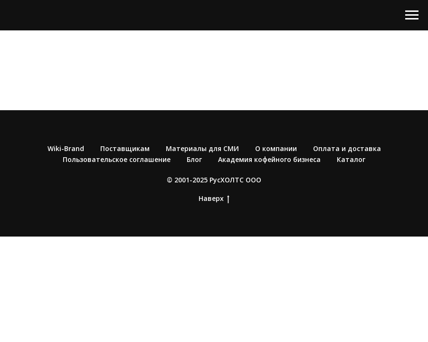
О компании (276, 148)
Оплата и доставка (347, 148)
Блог (194, 159)
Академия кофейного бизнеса (269, 159)
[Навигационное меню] (411, 15)
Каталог (351, 159)
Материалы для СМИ (202, 148)
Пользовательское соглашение (117, 159)
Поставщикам (125, 148)
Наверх (214, 198)
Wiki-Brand (66, 148)
